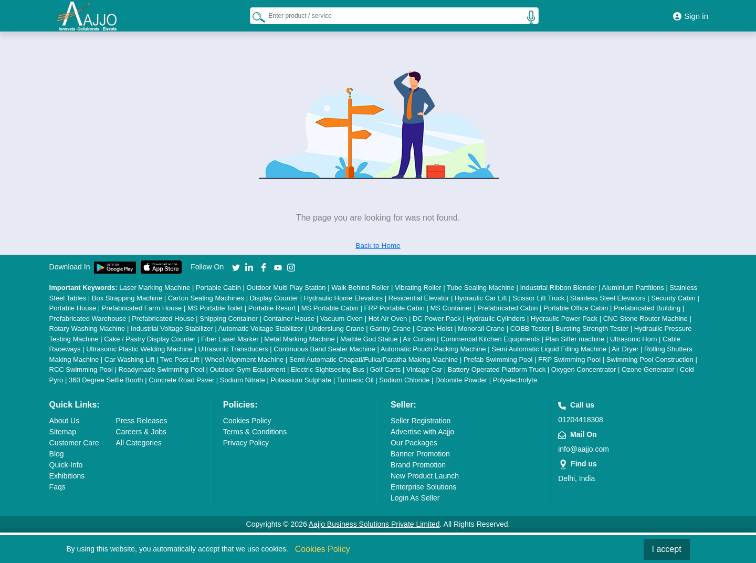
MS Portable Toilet (215, 308)
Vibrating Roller (418, 287)
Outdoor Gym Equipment (247, 369)
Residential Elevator (418, 298)
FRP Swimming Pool (569, 359)
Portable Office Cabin (575, 308)
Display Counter (274, 298)
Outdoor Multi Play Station (286, 287)
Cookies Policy (247, 420)
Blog (56, 454)
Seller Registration (420, 420)
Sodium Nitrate (242, 380)
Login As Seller (415, 498)
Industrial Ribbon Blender (558, 287)
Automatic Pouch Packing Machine (433, 349)
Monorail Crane (481, 328)
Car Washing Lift (129, 359)
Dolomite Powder (461, 380)
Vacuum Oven (341, 318)
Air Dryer (625, 349)
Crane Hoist (434, 328)
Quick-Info (66, 465)
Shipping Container (229, 318)
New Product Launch (425, 476)
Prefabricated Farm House (142, 308)
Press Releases (141, 420)
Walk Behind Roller (360, 287)
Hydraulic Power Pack (564, 318)
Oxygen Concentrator (583, 369)
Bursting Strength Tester (591, 328)
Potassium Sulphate (300, 380)
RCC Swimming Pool (81, 369)
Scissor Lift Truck (538, 298)
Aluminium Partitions (633, 287)
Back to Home (377, 245)
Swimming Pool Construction (650, 359)
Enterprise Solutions (423, 487)
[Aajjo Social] (236, 267)
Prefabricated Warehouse (88, 318)
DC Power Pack (437, 318)
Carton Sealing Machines (206, 298)
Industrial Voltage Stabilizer (172, 328)
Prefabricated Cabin (508, 308)
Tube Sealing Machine (480, 287)
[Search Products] (259, 17)
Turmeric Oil (355, 380)
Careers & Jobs (141, 432)
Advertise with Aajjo (422, 432)
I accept (666, 549)
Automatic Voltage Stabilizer (260, 328)
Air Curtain (419, 339)
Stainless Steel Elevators (608, 298)
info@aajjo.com (583, 449)
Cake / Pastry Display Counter (149, 339)
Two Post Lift (179, 359)
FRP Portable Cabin (394, 308)
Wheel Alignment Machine (244, 359)
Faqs (57, 487)
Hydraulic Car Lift (481, 298)
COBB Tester (530, 328)
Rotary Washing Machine (87, 328)
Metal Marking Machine (299, 339)
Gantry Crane (390, 328)
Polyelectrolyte (515, 380)
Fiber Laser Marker (230, 339)
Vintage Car (424, 369)
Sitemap (62, 432)
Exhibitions (67, 476)
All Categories (139, 443)
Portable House (73, 308)
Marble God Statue (368, 339)
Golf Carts (385, 369)
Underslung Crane (336, 328)
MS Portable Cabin (330, 308)
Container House (288, 318)
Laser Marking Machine (154, 287)
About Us (64, 420)
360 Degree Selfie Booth (106, 380)
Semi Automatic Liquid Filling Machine (548, 349)
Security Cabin (673, 298)
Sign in (690, 16)
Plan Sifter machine (575, 339)
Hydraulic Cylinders (495, 318)
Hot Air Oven (388, 318)
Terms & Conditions (255, 432)
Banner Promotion (420, 454)
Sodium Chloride (404, 380)
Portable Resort (272, 308)
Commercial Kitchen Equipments (490, 339)
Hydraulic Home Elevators (343, 298)
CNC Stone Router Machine (645, 318)
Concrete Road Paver (181, 380)
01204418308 (580, 419)
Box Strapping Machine (127, 298)
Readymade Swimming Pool (161, 369)
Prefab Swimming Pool (498, 359)
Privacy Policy (246, 443)
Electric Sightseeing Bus (327, 369)
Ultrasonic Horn (633, 339)
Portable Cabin (218, 287)
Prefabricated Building (647, 308)
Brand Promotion (418, 465)
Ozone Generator (648, 369)
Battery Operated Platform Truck (496, 369)
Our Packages (414, 443)
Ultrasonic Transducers (233, 349)
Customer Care (74, 443)
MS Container (450, 308)
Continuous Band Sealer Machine (324, 349)
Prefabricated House (163, 318)
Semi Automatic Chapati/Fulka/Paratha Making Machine (373, 359)
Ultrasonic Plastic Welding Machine (139, 349)
